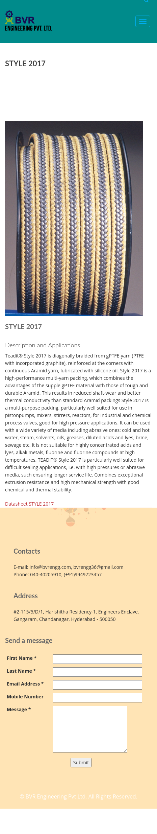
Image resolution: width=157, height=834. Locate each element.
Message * (19, 709)
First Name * (21, 658)
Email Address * (25, 683)
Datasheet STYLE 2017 (29, 504)
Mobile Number (25, 696)
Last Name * (21, 671)
